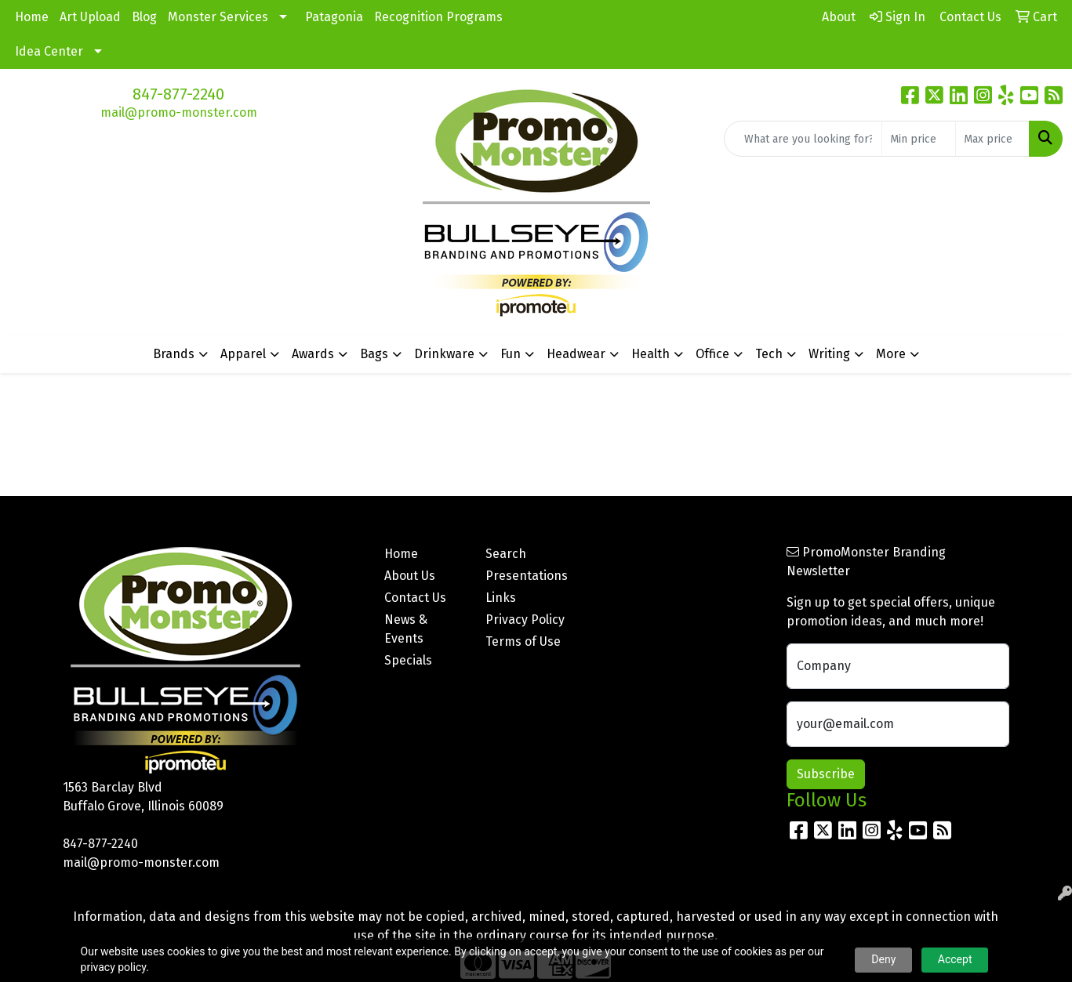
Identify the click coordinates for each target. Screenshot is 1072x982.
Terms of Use (523, 641)
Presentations (526, 575)
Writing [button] (829, 353)
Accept (955, 959)
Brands (173, 353)
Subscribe (826, 773)
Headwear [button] (576, 353)
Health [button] (650, 353)
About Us (409, 575)
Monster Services (218, 16)
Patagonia (334, 16)
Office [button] (712, 353)
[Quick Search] (803, 139)
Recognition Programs (438, 16)
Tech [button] (769, 353)
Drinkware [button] (444, 353)
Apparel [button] (243, 353)
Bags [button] (374, 353)
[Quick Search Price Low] (918, 139)
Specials (408, 660)
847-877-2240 (178, 94)
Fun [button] (510, 353)
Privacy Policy (525, 619)
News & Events (405, 629)
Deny (883, 959)
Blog (144, 16)
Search (505, 553)
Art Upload (90, 16)
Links (500, 597)
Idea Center (49, 51)
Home (32, 16)
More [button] (891, 353)
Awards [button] (313, 353)
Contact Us (415, 597)
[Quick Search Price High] (992, 139)
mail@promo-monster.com (178, 112)
